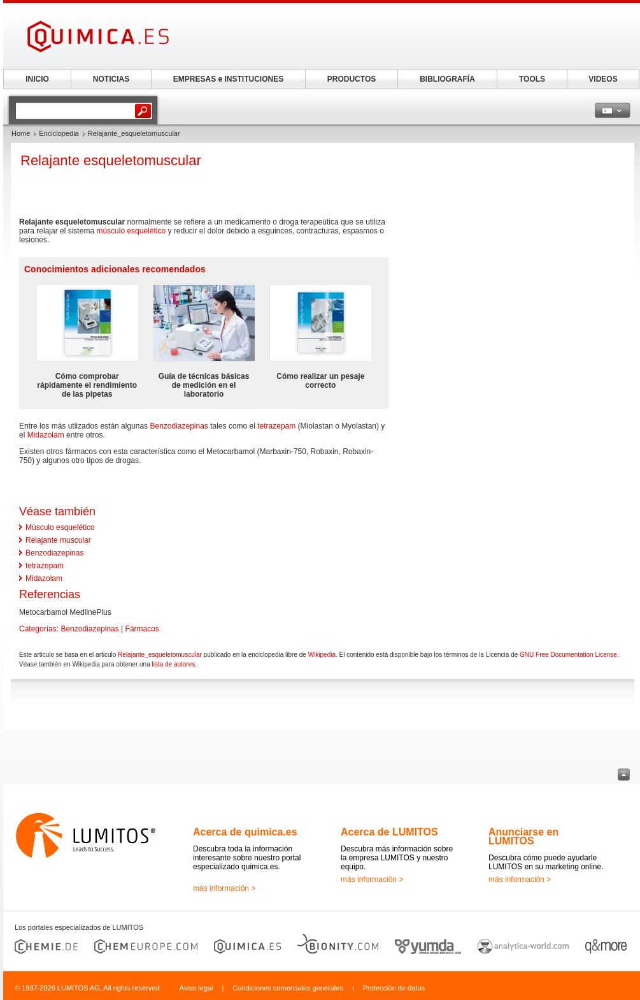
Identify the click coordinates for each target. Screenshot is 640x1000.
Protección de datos (394, 988)
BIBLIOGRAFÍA (447, 79)
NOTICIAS (111, 79)
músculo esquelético (131, 230)
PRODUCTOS (351, 79)
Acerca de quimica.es (245, 832)
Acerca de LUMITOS (389, 832)
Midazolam (45, 434)
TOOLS (532, 79)
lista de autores (173, 664)
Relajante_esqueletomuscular (160, 654)
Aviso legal (196, 988)
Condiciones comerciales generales (287, 988)
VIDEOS (602, 79)
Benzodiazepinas (179, 426)
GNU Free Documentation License (568, 654)
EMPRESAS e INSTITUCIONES (228, 79)
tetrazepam (276, 426)
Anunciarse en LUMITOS (523, 836)
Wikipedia (322, 654)
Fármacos (142, 628)
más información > (224, 888)
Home (20, 133)
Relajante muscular (58, 540)
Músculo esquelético (60, 527)
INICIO (37, 79)
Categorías (38, 628)
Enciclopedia (58, 133)
